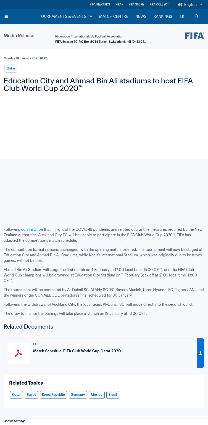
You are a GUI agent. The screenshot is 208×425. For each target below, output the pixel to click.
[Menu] (6, 16)
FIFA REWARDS (100, 4)
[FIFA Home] (21, 16)
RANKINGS (163, 16)
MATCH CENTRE (113, 16)
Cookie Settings (15, 421)
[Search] (197, 16)
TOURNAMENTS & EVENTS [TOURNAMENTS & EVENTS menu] (66, 16)
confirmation (32, 229)
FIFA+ (119, 4)
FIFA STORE (136, 4)
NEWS (140, 16)
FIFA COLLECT (159, 4)
